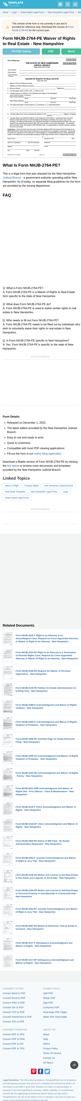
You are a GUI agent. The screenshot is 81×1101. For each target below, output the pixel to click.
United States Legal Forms (17, 498)
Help (45, 1039)
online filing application (47, 453)
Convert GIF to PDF (13, 1007)
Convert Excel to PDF (14, 998)
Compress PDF (51, 1007)
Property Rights (32, 486)
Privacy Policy (50, 1048)
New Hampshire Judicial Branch (58, 486)
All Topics (48, 1062)
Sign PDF (48, 1002)
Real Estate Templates (15, 492)
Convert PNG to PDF (14, 1002)
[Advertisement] (40, 242)
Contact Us (49, 1058)
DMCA (46, 1043)
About (46, 1034)
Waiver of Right (12, 486)
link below (13, 465)
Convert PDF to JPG (13, 1034)
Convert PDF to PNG (14, 1039)
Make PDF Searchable (55, 1017)
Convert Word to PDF (14, 993)
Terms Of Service (52, 1053)
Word (71, 51)
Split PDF (48, 993)
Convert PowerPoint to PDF (17, 1017)
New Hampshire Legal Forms (44, 492)
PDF (51, 51)
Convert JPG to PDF (13, 1021)
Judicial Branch (12, 177)
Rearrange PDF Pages (55, 1012)
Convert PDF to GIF (13, 1043)
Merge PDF (49, 998)
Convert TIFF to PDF (14, 1012)
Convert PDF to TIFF (14, 1048)
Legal (65, 492)
